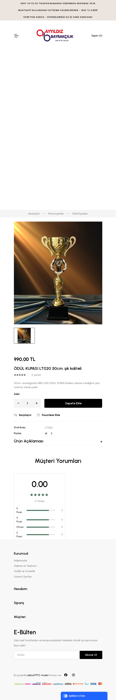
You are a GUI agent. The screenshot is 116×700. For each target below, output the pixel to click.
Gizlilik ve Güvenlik (24, 571)
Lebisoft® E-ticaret (38, 675)
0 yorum (36, 374)
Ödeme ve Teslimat (25, 565)
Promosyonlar (56, 213)
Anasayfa (34, 213)
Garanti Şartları (23, 576)
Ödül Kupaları (80, 213)
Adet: (17, 394)
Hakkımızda (20, 560)
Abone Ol (91, 654)
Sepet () (96, 36)
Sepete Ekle (73, 403)
